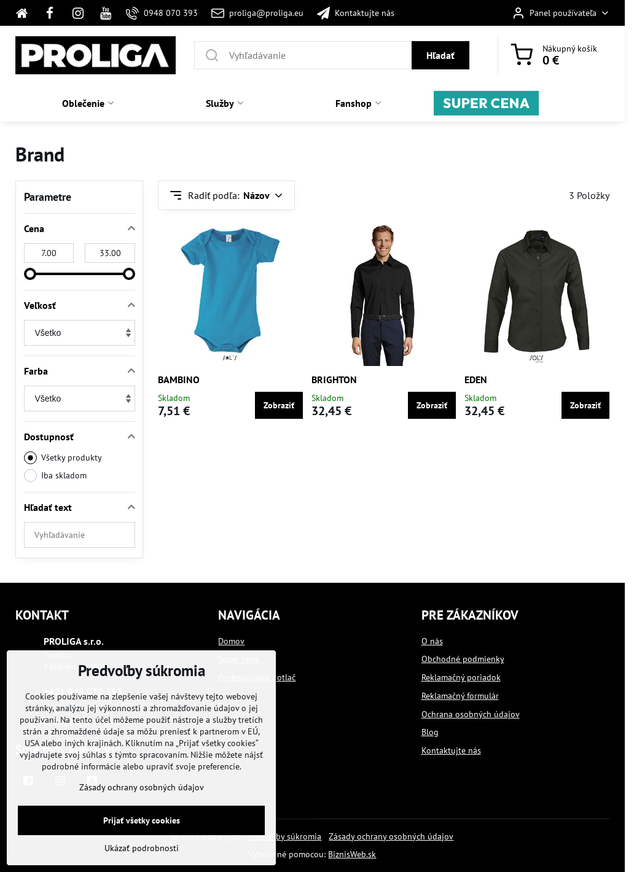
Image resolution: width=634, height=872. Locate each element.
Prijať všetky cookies (141, 820)
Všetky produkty (63, 457)
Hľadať (440, 55)
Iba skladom (55, 475)
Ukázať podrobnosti (141, 848)
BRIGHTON (334, 379)
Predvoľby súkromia (284, 836)
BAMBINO (179, 379)
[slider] (30, 274)
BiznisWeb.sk (352, 854)
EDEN (475, 379)
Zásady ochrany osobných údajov (391, 836)
